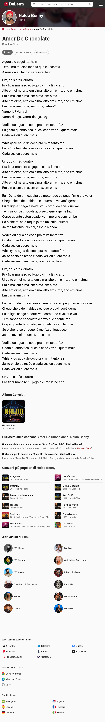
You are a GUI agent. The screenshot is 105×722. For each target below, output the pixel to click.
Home (5, 29)
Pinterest (10, 651)
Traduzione (24, 52)
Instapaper (81, 651)
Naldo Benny (31, 15)
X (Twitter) (11, 646)
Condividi (41, 52)
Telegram (45, 646)
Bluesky (79, 646)
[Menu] (101, 4)
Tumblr (44, 651)
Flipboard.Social (14, 657)
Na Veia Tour (84, 448)
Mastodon (46, 657)
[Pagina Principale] (13, 4)
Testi (7, 52)
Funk (22, 20)
